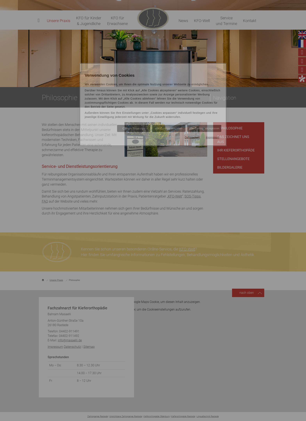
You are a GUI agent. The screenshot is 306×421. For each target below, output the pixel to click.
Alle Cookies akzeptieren (204, 128)
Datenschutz (192, 137)
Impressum (212, 137)
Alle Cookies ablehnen (168, 128)
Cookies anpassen (133, 128)
